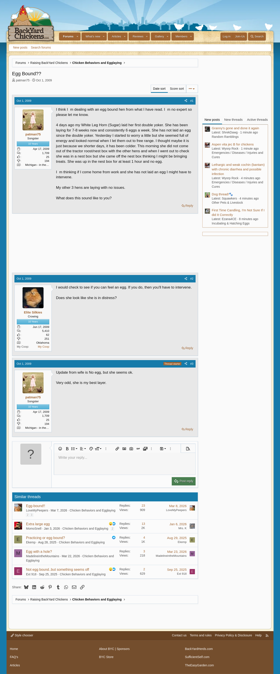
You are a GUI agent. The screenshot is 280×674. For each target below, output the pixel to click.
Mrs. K (182, 528)
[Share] (186, 100)
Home (14, 649)
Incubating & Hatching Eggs (231, 223)
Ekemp (31, 542)
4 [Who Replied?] (144, 537)
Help (258, 635)
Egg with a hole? (39, 551)
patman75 (23, 80)
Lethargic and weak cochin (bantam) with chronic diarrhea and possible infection (238, 169)
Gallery (159, 36)
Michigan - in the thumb (40, 164)
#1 (191, 100)
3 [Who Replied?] (144, 551)
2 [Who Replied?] (144, 569)
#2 (191, 278)
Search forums (41, 47)
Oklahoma (42, 342)
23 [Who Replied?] (143, 505)
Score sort (177, 88)
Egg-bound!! (35, 506)
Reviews (138, 36)
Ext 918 (31, 574)
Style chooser (22, 635)
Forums (68, 36)
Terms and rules (201, 635)
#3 (191, 363)
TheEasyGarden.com (199, 665)
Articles (116, 36)
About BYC (106, 649)
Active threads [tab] (257, 119)
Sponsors (123, 649)
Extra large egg (38, 524)
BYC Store (106, 657)
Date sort (159, 88)
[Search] (257, 36)
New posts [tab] (212, 119)
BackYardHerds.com (199, 649)
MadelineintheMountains (42, 556)
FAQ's (14, 657)
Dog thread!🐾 (222, 194)
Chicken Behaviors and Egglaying (92, 510)
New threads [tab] (233, 119)
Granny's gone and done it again (235, 128)
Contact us (179, 635)
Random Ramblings (225, 136)
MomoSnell (33, 528)
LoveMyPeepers (37, 510)
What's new (93, 36)
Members (181, 36)
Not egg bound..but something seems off (57, 569)
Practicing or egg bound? (45, 538)
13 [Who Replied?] (143, 523)
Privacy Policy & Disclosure (233, 635)
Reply (189, 205)
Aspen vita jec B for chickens (233, 144)
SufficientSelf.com (197, 657)
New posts (20, 47)
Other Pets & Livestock (227, 202)
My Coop (43, 346)
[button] (78, 36)
